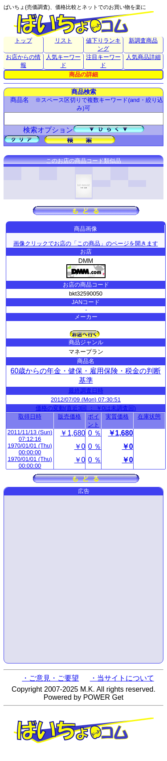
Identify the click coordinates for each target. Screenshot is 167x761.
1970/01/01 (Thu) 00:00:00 (30, 449)
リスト (63, 40)
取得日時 (29, 416)
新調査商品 (143, 40)
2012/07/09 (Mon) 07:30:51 (86, 399)
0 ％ (94, 433)
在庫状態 (149, 416)
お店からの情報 (23, 61)
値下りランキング (103, 44)
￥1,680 (72, 433)
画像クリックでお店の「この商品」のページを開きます (85, 243)
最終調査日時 (86, 390)
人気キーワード (63, 61)
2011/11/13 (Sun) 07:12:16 (30, 435)
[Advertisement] (83, 579)
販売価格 (69, 416)
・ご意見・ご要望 (50, 678)
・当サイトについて (122, 678)
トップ (23, 40)
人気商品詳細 (143, 57)
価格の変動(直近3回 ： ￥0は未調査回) (86, 408)
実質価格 (117, 416)
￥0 (80, 446)
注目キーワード (103, 61)
